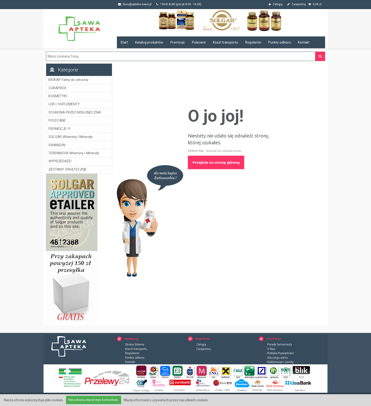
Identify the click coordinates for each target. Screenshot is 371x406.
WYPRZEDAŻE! (60, 161)
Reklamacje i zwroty (280, 362)
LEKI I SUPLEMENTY (64, 104)
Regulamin (253, 42)
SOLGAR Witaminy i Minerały (71, 137)
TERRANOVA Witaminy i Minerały (74, 153)
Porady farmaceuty (279, 344)
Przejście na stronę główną (216, 162)
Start (124, 42)
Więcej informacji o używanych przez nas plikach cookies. (166, 400)
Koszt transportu (225, 42)
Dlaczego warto (277, 358)
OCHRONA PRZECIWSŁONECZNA (75, 112)
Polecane (199, 42)
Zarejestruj (296, 4)
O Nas (271, 349)
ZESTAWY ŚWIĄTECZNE (68, 169)
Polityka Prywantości (280, 353)
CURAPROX (57, 88)
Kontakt (303, 42)
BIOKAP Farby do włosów (68, 80)
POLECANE (57, 120)
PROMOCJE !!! (59, 129)
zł (315, 4)
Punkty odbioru (279, 42)
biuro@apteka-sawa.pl (134, 4)
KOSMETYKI (58, 96)
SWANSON (57, 145)
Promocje (177, 42)
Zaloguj (276, 4)
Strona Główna (134, 344)
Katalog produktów (149, 42)
